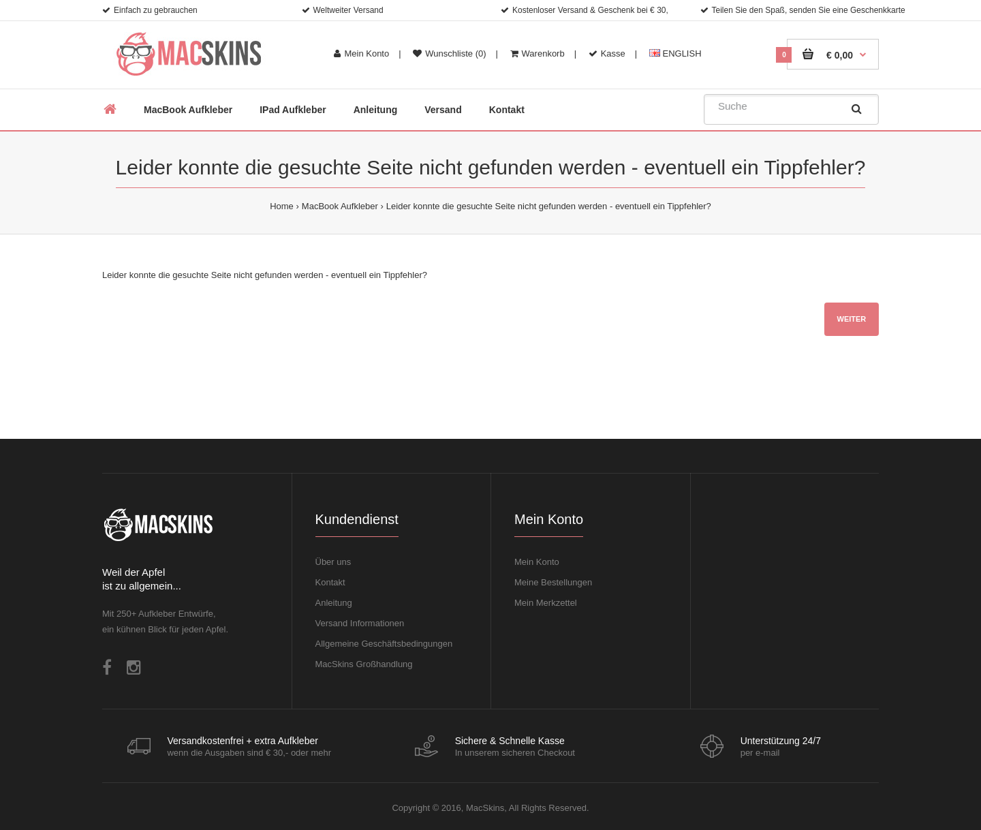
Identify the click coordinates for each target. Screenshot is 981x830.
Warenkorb (537, 53)
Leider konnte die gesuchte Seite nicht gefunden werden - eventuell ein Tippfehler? (548, 206)
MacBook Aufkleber (340, 206)
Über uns (333, 562)
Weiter (852, 319)
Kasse (607, 53)
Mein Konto (361, 53)
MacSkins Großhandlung (364, 664)
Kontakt (330, 582)
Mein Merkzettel (545, 603)
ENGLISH (675, 53)
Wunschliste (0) (449, 53)
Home (282, 206)
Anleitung (333, 603)
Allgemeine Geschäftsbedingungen (384, 644)
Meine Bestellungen (553, 582)
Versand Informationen (360, 623)
